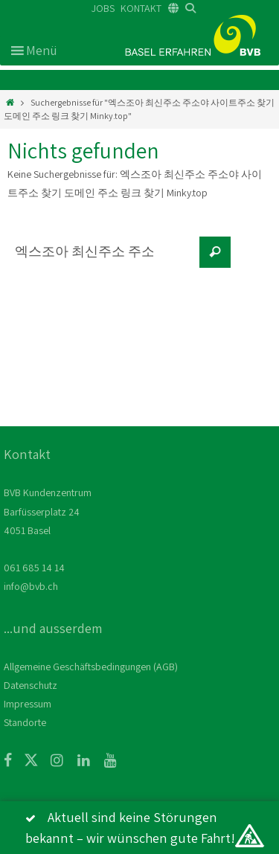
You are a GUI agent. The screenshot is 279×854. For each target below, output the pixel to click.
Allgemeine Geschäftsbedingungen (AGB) (91, 666)
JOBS (103, 8)
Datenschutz (30, 685)
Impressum (27, 703)
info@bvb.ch (31, 586)
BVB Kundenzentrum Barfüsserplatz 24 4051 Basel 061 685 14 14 (48, 530)
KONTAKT (141, 8)
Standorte (25, 722)
